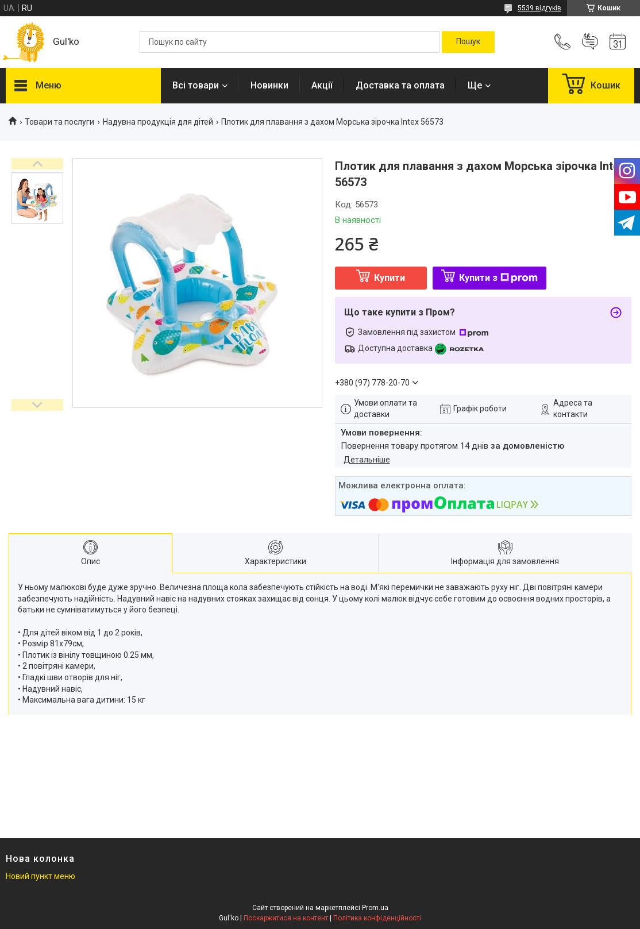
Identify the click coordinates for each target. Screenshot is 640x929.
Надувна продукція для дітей (158, 121)
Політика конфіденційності (377, 918)
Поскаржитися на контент (286, 918)
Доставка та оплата (400, 85)
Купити (389, 277)
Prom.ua (375, 908)
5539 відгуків (539, 8)
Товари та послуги (59, 121)
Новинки (269, 85)
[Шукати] (468, 42)
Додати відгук (590, 41)
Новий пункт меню (40, 876)
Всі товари (195, 85)
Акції (322, 85)
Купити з (498, 277)
